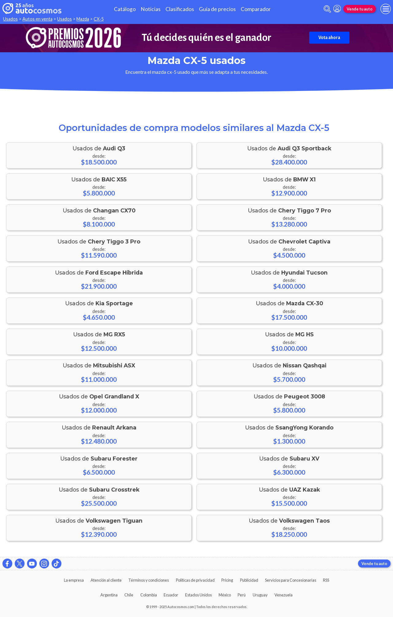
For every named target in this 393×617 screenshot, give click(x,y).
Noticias (151, 9)
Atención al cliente (106, 580)
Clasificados (179, 9)
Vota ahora (329, 37)
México (225, 594)
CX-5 (99, 19)
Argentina (109, 594)
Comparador (256, 9)
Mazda (82, 19)
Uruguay (260, 594)
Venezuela (283, 594)
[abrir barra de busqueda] (327, 9)
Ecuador (171, 594)
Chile (128, 594)
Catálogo (125, 9)
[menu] (385, 9)
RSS (326, 580)
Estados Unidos (198, 594)
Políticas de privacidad (195, 580)
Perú (242, 594)
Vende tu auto (359, 8)
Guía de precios (217, 9)
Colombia (148, 594)
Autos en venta (37, 19)
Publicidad (249, 580)
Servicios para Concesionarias (290, 580)
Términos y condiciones (148, 580)
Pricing (227, 580)
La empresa (74, 580)
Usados (10, 19)
